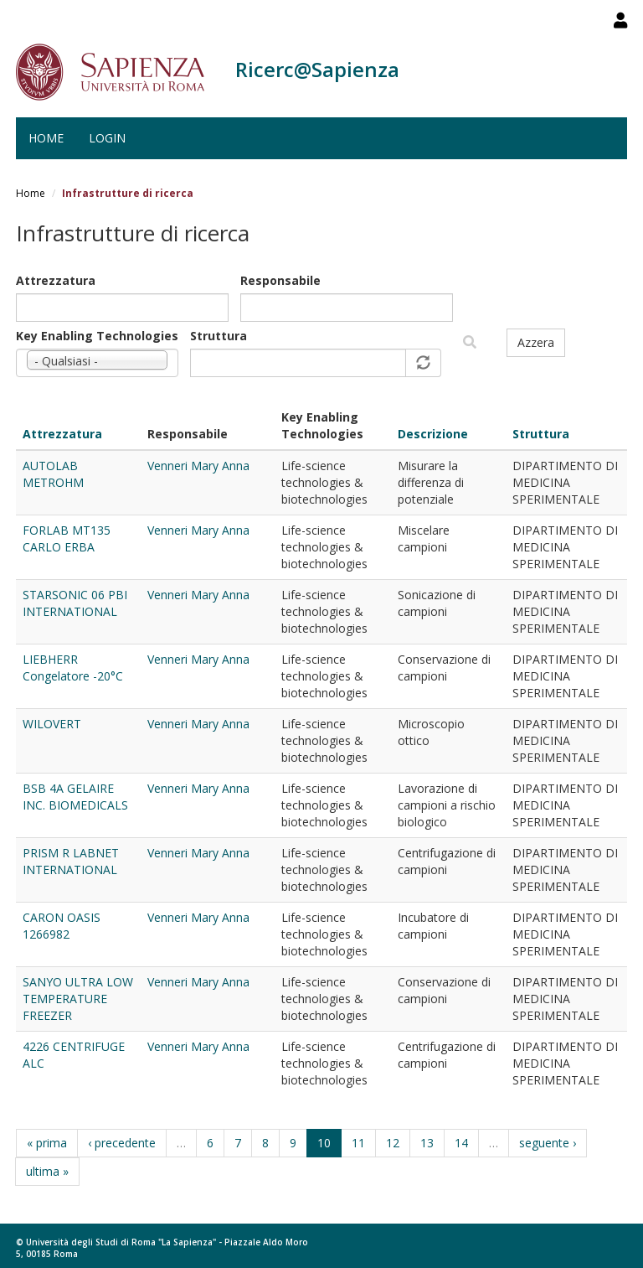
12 (392, 1143)
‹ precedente (122, 1143)
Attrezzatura (55, 280)
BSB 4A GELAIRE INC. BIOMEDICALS (75, 796)
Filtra (469, 342)
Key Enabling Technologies (97, 336)
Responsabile (280, 280)
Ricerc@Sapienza (317, 69)
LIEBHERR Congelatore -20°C (73, 667)
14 (461, 1143)
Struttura (218, 336)
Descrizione (433, 434)
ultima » (47, 1171)
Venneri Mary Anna (198, 466)
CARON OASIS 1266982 (61, 925)
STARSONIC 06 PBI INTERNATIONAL (75, 603)
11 (358, 1143)
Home (46, 138)
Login (107, 138)
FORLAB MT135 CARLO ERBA (67, 538)
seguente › (547, 1143)
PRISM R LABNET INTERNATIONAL (71, 861)
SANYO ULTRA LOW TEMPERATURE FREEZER (78, 998)
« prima (47, 1143)
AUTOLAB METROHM (53, 474)
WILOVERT (52, 724)
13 (427, 1143)
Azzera (535, 342)
